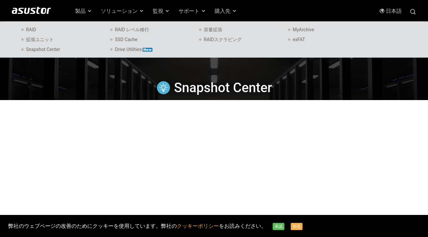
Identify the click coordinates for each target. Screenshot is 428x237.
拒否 (297, 226)
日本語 (390, 11)
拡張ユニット (40, 39)
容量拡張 (213, 29)
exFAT (299, 39)
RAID (31, 29)
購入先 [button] (226, 11)
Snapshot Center (43, 49)
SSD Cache (126, 39)
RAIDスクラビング (223, 39)
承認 (278, 226)
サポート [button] (192, 11)
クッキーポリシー (198, 226)
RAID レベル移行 (132, 29)
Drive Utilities (133, 49)
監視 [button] (161, 11)
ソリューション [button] (122, 11)
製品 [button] (83, 11)
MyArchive (303, 29)
